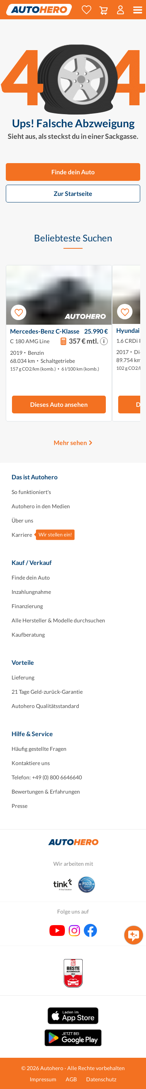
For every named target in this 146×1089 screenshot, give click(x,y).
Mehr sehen (70, 442)
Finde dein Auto (73, 171)
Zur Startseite (73, 193)
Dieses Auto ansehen (59, 404)
